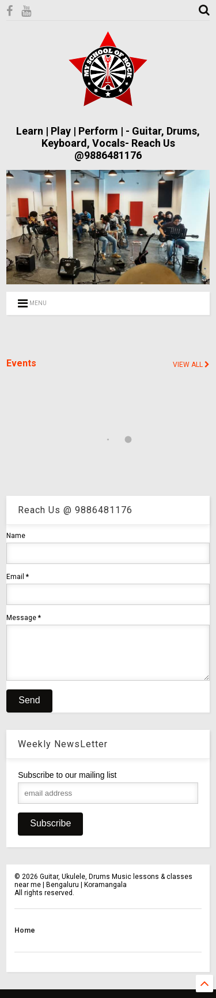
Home (24, 939)
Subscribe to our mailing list (67, 783)
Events (21, 363)
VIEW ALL (191, 365)
